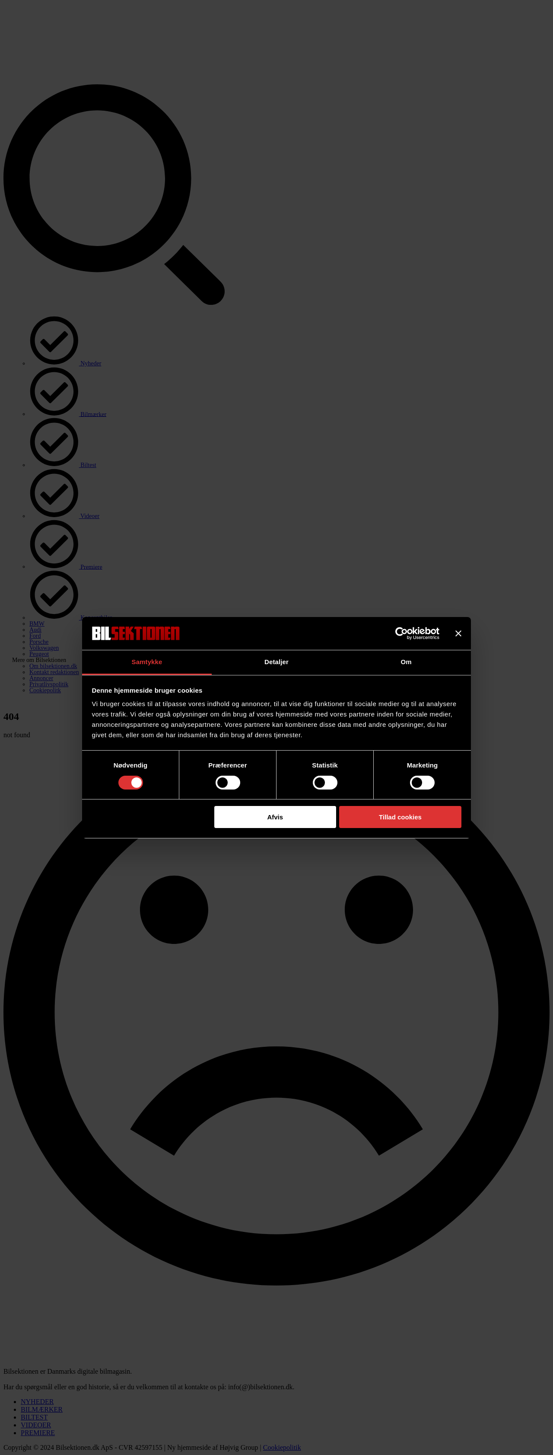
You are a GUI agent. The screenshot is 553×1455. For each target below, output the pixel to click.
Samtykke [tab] (147, 661)
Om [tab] (405, 661)
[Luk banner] (458, 633)
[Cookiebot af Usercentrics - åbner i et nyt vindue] (401, 633)
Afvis (275, 817)
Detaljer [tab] (276, 661)
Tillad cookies (400, 817)
